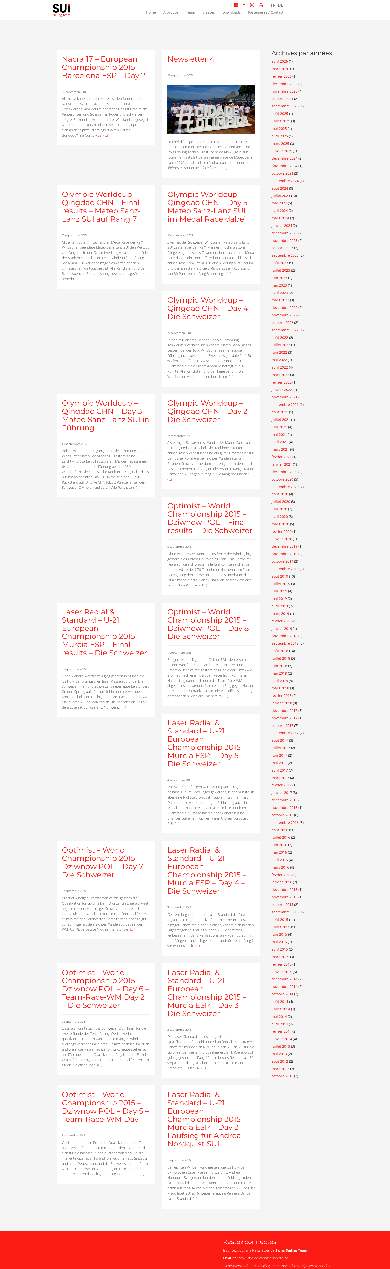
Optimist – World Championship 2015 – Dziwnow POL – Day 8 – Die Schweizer (211, 624)
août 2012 (280, 1061)
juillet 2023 (281, 270)
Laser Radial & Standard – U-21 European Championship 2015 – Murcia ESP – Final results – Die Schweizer (104, 632)
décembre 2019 (284, 546)
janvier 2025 (282, 150)
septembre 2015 (285, 912)
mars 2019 (280, 613)
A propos (170, 12)
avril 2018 (280, 680)
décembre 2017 (284, 710)
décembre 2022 (284, 307)
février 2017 (282, 785)
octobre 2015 (282, 904)
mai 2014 (279, 1016)
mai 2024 (279, 203)
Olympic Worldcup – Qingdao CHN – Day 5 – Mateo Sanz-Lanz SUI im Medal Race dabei (210, 207)
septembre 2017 (285, 733)
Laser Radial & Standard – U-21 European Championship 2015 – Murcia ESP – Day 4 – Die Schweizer (206, 870)
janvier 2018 (282, 703)
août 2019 (280, 576)
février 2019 (282, 621)
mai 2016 (279, 852)
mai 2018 (279, 673)
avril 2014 (280, 1024)
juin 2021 (279, 427)
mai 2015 (279, 941)
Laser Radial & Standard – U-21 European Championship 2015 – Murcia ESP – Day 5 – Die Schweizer (206, 743)
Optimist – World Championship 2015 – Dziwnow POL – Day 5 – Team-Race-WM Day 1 (105, 1107)
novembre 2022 (284, 315)
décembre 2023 (284, 233)
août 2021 (280, 412)
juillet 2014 (281, 1009)
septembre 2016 (285, 822)
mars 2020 (280, 524)
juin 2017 (279, 755)
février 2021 (282, 456)
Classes (208, 12)
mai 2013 (279, 1053)
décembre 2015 (284, 889)
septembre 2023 (285, 255)
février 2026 (282, 76)
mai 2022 (279, 359)
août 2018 (280, 650)
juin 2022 (279, 352)
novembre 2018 (284, 636)
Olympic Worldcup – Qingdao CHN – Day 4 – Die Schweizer (210, 308)
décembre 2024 (284, 158)
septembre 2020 (285, 486)
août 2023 (280, 262)
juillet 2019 (281, 583)
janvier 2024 (282, 225)
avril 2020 (280, 516)
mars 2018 (280, 688)
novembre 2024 (284, 165)
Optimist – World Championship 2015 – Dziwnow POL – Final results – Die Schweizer (209, 518)
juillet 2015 (281, 927)
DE (280, 5)
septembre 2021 (285, 404)
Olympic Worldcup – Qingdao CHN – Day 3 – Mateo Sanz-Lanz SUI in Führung (105, 415)
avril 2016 (280, 859)
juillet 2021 (281, 419)
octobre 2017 (282, 725)
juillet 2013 (281, 1046)
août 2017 (280, 740)
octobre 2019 (282, 561)
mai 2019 (279, 598)
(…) (105, 135)
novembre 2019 (284, 553)
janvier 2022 (282, 389)
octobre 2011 (282, 1076)
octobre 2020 (282, 479)
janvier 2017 (282, 792)
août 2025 (280, 113)
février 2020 (282, 531)
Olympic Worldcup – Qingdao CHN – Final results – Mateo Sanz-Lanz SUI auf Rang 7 (101, 207)
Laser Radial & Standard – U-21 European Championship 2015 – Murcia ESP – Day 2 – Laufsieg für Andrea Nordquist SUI (206, 1119)
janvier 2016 (282, 882)
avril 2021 (280, 441)
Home (151, 12)
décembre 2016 (284, 800)
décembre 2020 (284, 471)
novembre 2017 (284, 718)
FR (273, 5)
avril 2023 (280, 292)
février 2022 (282, 382)
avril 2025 (280, 136)
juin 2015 (279, 934)
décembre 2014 (284, 979)
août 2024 (280, 188)
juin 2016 (279, 844)
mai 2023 (279, 285)
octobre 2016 (282, 815)
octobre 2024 (282, 173)
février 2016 (282, 874)
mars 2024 (280, 218)
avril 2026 (280, 61)
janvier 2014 (282, 1038)
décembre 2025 (284, 83)
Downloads (231, 12)
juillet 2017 (281, 747)
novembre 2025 (284, 91)
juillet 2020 (281, 501)
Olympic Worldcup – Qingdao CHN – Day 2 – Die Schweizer (210, 411)
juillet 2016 (281, 837)
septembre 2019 (285, 568)
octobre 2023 (282, 247)
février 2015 (282, 964)
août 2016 (280, 830)
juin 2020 (279, 509)
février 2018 (282, 695)
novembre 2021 (284, 397)
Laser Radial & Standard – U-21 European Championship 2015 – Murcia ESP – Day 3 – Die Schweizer (206, 993)
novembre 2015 (284, 897)
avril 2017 (280, 770)
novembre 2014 (284, 986)
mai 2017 (279, 762)
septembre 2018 (285, 643)
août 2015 (280, 919)
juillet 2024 (281, 195)
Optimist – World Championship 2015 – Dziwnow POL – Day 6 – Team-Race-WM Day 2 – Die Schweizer (105, 989)
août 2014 (280, 1001)
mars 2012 (280, 1068)
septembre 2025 (285, 106)
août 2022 (280, 337)
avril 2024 (280, 210)
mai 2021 (279, 434)
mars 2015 (280, 956)
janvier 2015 (282, 971)
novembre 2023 (284, 240)
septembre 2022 (285, 330)
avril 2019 (280, 606)
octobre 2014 (282, 994)
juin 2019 (279, 591)
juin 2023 (279, 277)
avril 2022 (280, 367)
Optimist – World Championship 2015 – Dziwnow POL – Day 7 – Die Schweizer (105, 862)
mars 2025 (280, 143)
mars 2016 (280, 867)
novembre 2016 (284, 807)
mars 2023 (280, 300)
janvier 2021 (282, 464)
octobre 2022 (282, 322)
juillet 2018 (281, 658)
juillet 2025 (281, 121)
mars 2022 (280, 374)
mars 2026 (280, 68)
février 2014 (282, 1031)
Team (190, 12)
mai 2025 (279, 128)
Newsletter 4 (191, 59)
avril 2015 (280, 949)
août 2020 (280, 494)
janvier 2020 (282, 539)
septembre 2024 (285, 180)
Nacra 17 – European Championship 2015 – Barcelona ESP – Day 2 (103, 67)
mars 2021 (280, 449)
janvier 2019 (282, 628)
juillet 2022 (281, 344)
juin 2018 (279, 665)
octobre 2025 (282, 98)
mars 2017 (280, 777)
